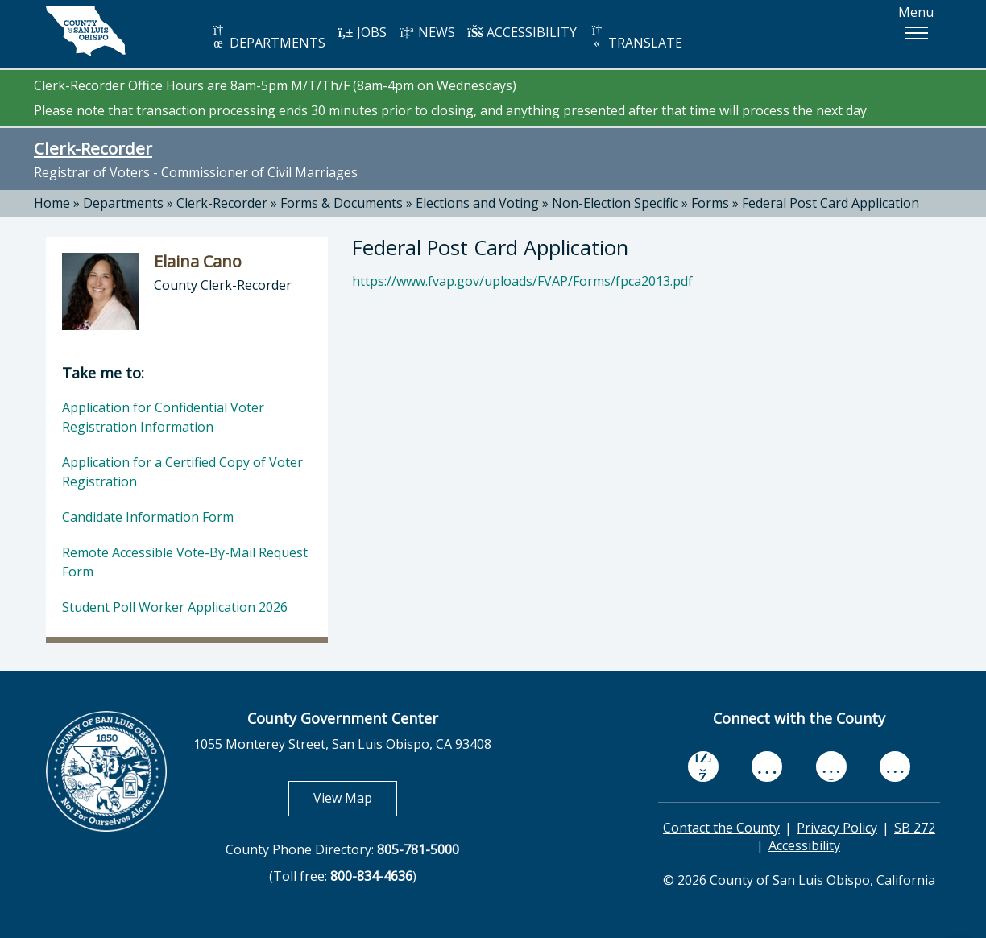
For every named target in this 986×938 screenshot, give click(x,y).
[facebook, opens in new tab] (703, 766)
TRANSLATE (635, 37)
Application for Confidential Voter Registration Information (163, 417)
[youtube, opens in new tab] (767, 766)
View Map (355, 797)
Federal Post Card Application (830, 203)
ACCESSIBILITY (522, 32)
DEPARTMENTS (267, 37)
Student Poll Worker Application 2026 (175, 607)
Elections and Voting (477, 203)
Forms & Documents (341, 203)
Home (52, 203)
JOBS (362, 32)
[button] (916, 33)
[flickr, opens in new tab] (831, 766)
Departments (123, 203)
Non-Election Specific (615, 203)
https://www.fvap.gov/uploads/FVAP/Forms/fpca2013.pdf (522, 281)
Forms (710, 203)
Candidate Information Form (148, 517)
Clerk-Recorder (93, 148)
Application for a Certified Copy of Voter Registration (182, 471)
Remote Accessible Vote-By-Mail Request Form (185, 562)
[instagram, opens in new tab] (895, 766)
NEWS (427, 32)
